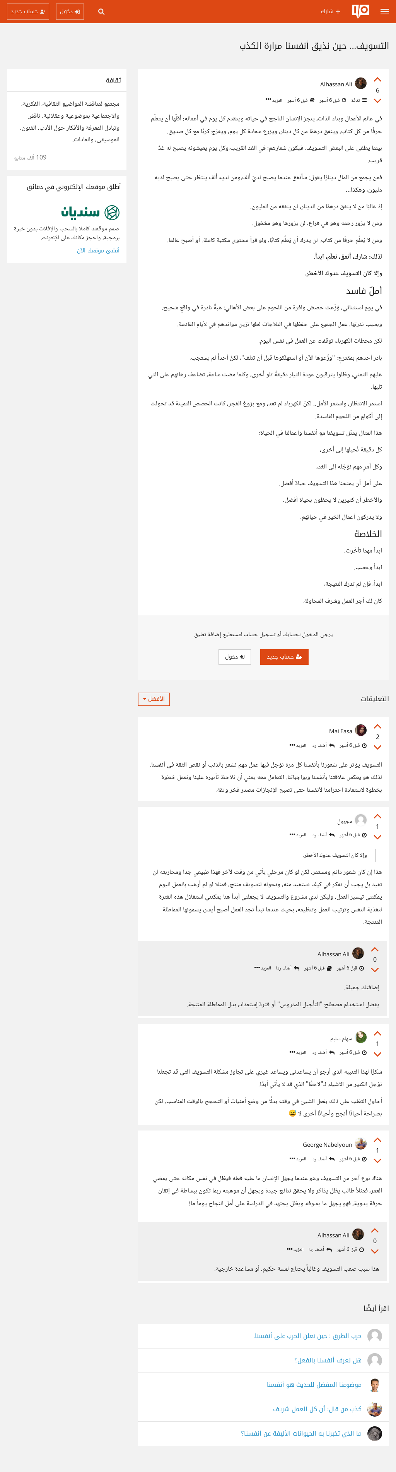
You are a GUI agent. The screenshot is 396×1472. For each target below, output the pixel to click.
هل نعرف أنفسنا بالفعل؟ (328, 1368)
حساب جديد (284, 657)
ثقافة (358, 100)
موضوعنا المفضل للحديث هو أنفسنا (314, 1392)
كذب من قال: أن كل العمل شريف (317, 1417)
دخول (234, 657)
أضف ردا (323, 746)
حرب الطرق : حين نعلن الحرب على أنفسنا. (307, 1344)
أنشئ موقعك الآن (98, 250)
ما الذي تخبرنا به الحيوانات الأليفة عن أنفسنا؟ (301, 1441)
